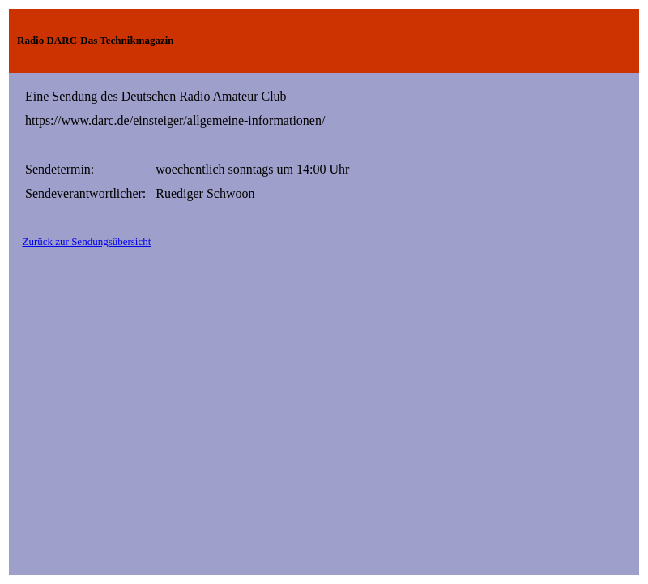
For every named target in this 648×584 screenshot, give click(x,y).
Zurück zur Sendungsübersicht (87, 241)
